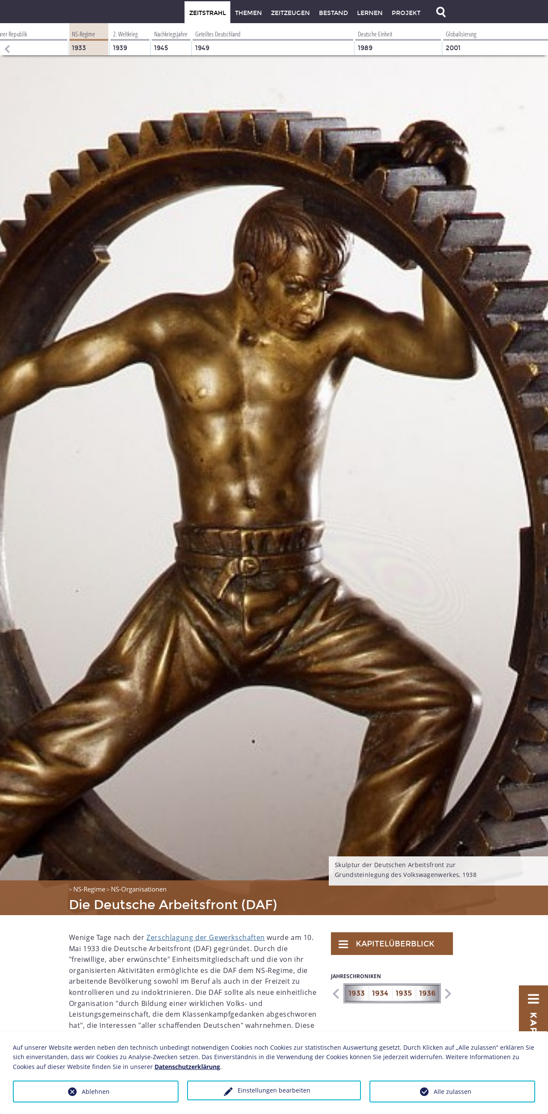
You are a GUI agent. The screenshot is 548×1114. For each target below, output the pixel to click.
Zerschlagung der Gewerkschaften (205, 937)
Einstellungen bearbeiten (274, 1090)
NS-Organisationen (139, 889)
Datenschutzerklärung (187, 1067)
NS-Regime (89, 889)
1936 (427, 993)
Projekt (406, 13)
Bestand (333, 13)
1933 (356, 993)
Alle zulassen (452, 1091)
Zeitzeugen (290, 13)
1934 (380, 993)
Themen (248, 13)
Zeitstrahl (207, 13)
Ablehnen (96, 1091)
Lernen (370, 13)
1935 (404, 993)
